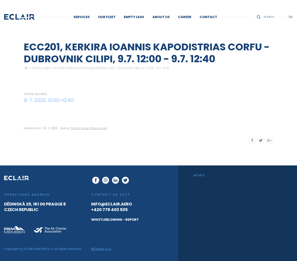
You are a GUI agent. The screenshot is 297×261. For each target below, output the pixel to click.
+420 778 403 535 (109, 209)
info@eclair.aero (111, 204)
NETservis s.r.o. (101, 249)
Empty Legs (41, 68)
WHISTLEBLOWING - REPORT (115, 219)
